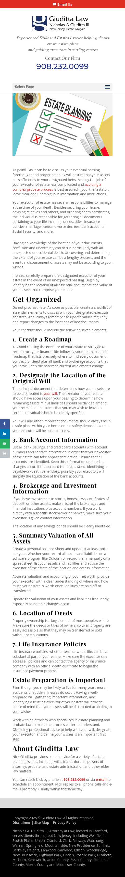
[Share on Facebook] (5, 424)
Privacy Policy (64, 822)
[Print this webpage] (5, 453)
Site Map (41, 822)
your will (50, 393)
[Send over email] (5, 443)
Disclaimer (21, 822)
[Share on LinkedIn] (5, 434)
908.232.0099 (62, 66)
